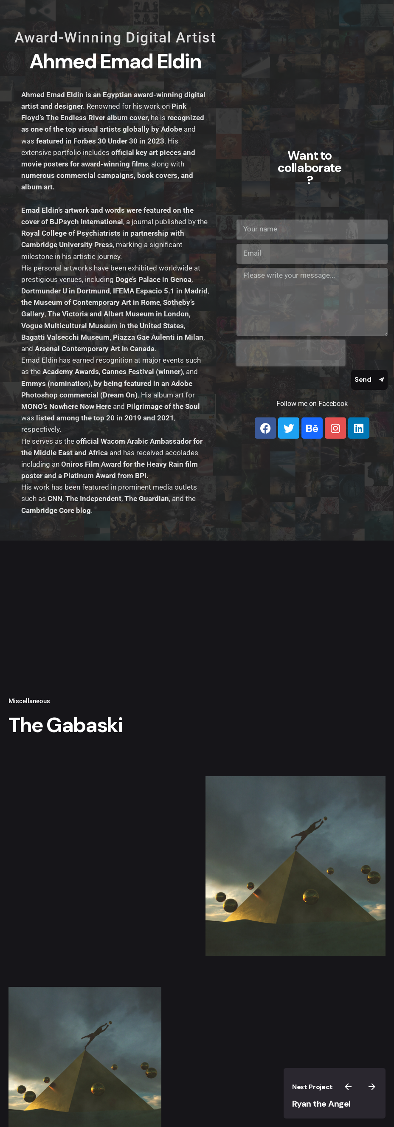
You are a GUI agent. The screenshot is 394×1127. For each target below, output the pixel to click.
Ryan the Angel (321, 1103)
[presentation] (290, 353)
